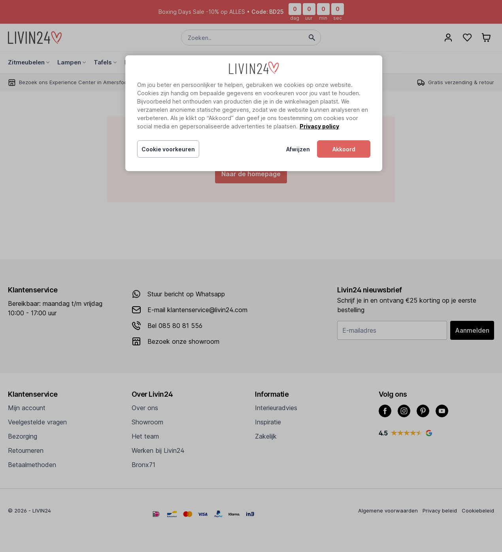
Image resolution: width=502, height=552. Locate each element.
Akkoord (343, 149)
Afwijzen (298, 149)
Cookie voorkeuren (168, 149)
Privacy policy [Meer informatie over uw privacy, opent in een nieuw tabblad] (319, 126)
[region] (253, 113)
